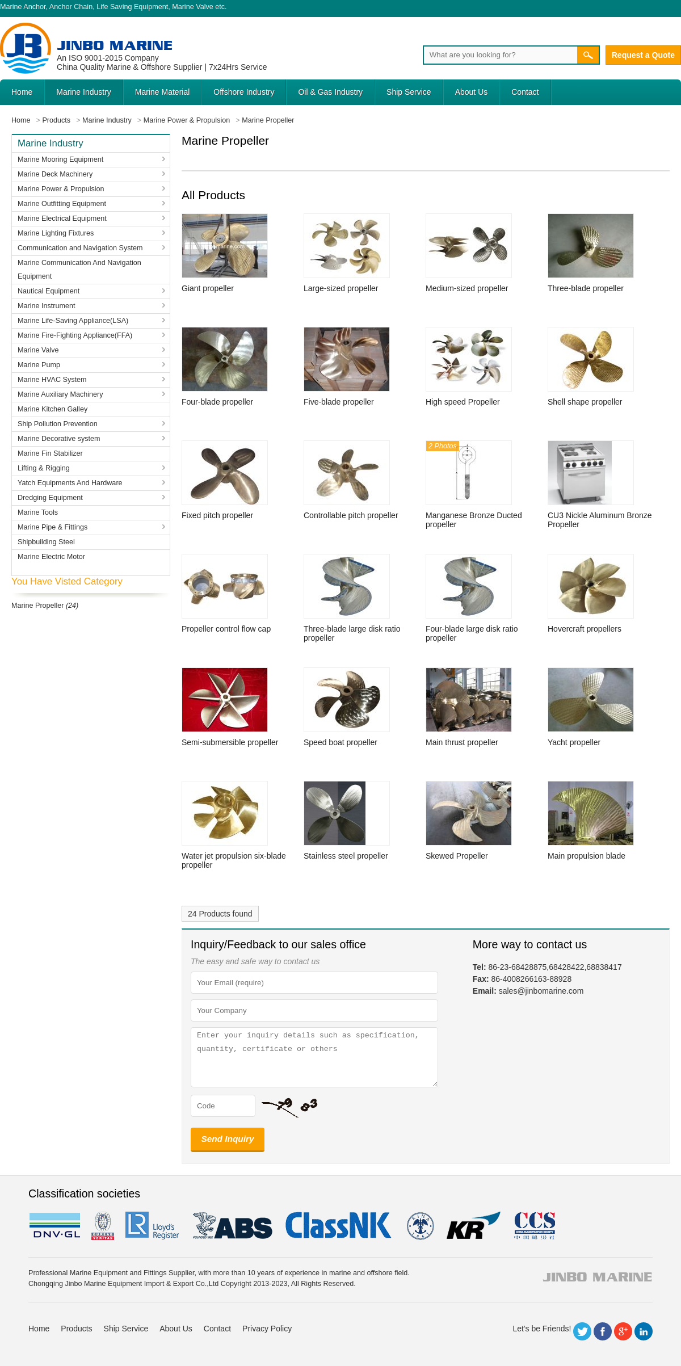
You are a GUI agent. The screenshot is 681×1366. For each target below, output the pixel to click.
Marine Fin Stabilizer (50, 453)
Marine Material (162, 91)
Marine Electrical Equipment (62, 218)
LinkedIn (643, 1331)
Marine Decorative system (59, 439)
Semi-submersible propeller (230, 742)
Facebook (603, 1331)
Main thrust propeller (462, 742)
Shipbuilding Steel (46, 542)
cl (339, 1226)
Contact (525, 91)
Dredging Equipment (50, 498)
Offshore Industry (243, 91)
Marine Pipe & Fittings (52, 527)
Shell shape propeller (585, 401)
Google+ (623, 1331)
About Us (471, 91)
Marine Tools (38, 512)
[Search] (500, 55)
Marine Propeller (37, 606)
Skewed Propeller (457, 855)
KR (473, 1226)
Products (76, 1328)
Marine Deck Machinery (55, 174)
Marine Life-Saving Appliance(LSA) (73, 321)
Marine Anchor (23, 7)
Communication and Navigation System (80, 248)
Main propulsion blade (586, 855)
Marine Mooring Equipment (60, 159)
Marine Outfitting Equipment (62, 204)
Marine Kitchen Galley (52, 409)
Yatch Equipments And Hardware (70, 483)
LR (152, 1226)
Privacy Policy (267, 1328)
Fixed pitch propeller (217, 515)
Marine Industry (83, 91)
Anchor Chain (71, 7)
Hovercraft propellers (584, 628)
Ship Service (408, 91)
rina (420, 1226)
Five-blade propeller (339, 401)
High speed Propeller (463, 401)
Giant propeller (208, 288)
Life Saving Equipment (132, 7)
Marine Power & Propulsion (61, 189)
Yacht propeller (574, 742)
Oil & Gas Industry (330, 91)
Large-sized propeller (341, 288)
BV (102, 1226)
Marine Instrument (46, 306)
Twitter (582, 1331)
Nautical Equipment (48, 291)
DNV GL (54, 1226)
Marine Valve (192, 7)
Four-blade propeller (217, 401)
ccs (533, 1226)
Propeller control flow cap (226, 628)
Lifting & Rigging (44, 468)
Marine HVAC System (52, 380)
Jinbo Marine (115, 45)
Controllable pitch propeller (351, 515)
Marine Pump (39, 365)
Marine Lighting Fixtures (56, 233)
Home (21, 91)
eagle (233, 1226)
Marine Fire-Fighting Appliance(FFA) (75, 335)
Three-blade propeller (586, 288)
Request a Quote (643, 55)
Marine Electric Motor (51, 557)
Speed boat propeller (340, 742)
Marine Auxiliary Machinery (60, 394)
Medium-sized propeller (467, 288)
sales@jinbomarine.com (541, 990)
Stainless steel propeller (346, 855)
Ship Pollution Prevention (58, 424)
